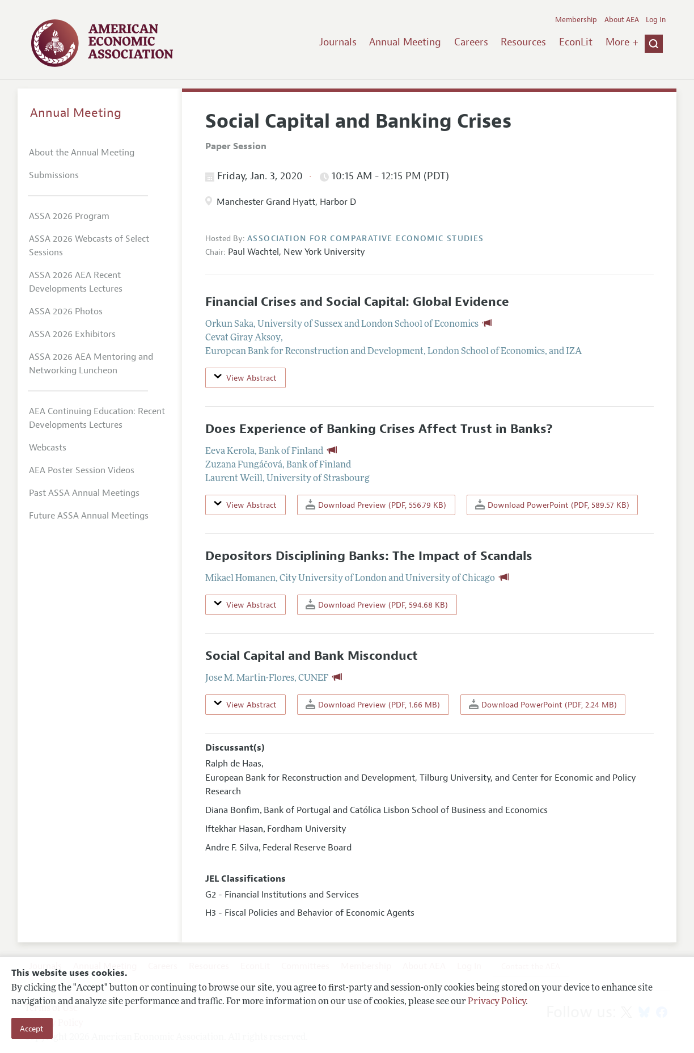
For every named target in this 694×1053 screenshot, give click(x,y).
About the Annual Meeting (81, 152)
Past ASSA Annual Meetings (84, 493)
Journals (338, 42)
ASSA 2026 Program (69, 216)
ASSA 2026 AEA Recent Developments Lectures (75, 281)
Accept (32, 1028)
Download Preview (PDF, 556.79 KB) (376, 504)
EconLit (576, 42)
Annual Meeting (405, 42)
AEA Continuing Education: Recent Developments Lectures (97, 418)
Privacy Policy (497, 1001)
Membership (576, 19)
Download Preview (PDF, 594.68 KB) (377, 604)
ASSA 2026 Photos (66, 311)
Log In (656, 19)
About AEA (621, 19)
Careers (471, 42)
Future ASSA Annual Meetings (89, 515)
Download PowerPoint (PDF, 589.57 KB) (552, 504)
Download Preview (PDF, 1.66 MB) (373, 704)
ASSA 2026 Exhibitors (72, 334)
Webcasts (47, 447)
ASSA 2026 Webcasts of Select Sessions (89, 245)
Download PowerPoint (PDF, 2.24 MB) (543, 704)
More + (622, 42)
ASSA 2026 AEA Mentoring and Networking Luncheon (91, 363)
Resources (523, 42)
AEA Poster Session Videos (81, 470)
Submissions (54, 175)
